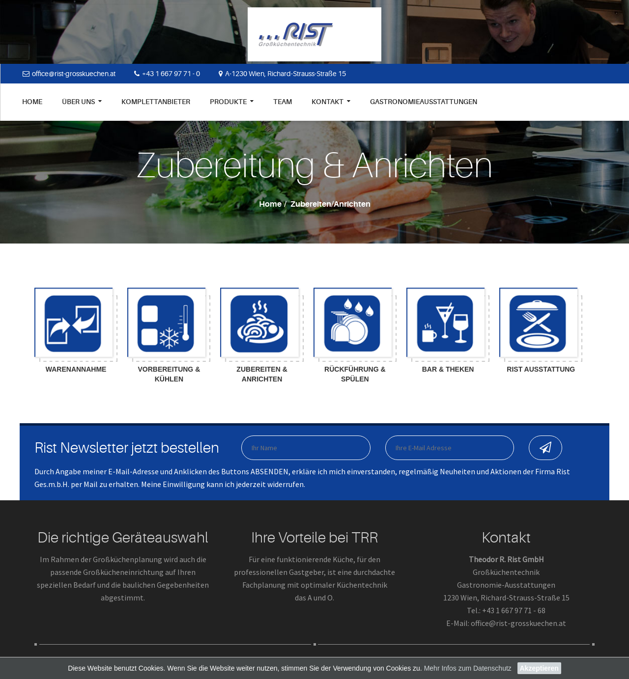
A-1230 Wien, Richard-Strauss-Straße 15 (282, 73)
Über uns (82, 102)
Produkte (232, 102)
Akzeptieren (539, 668)
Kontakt (331, 102)
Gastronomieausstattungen (423, 102)
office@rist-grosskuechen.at (69, 73)
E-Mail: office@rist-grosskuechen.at (506, 623)
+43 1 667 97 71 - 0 (167, 73)
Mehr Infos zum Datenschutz (468, 668)
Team (282, 102)
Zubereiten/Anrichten (330, 204)
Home (32, 102)
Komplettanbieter (155, 102)
